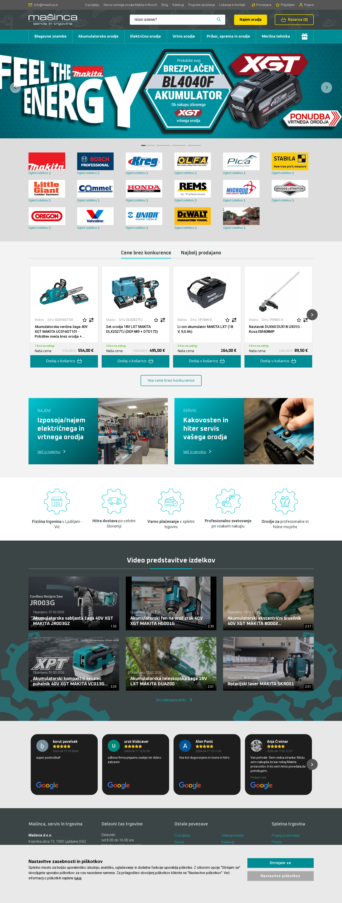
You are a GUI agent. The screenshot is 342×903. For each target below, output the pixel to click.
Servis (179, 842)
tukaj (77, 878)
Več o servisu (194, 452)
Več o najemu (48, 452)
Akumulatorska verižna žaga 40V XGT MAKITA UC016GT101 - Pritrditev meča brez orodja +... (61, 332)
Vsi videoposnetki (171, 700)
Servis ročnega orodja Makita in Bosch (130, 5)
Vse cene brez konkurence (171, 381)
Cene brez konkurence (146, 253)
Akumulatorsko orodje (98, 36)
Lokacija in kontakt (232, 5)
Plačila (277, 842)
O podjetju (92, 5)
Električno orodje (145, 36)
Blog (165, 5)
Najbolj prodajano (201, 253)
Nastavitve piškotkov (280, 876)
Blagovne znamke (50, 36)
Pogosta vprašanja (201, 5)
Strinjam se (280, 863)
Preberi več (258, 777)
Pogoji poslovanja (286, 835)
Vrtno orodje (184, 36)
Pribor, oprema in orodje (228, 36)
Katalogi (178, 5)
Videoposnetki (233, 835)
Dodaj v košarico (64, 361)
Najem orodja (251, 19)
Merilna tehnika (276, 36)
